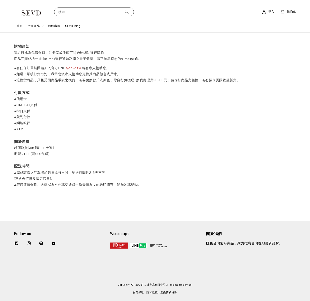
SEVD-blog (72, 26)
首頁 (20, 26)
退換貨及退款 (168, 292)
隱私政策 (152, 292)
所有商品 (34, 26)
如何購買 (54, 26)
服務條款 (138, 292)
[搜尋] (127, 12)
